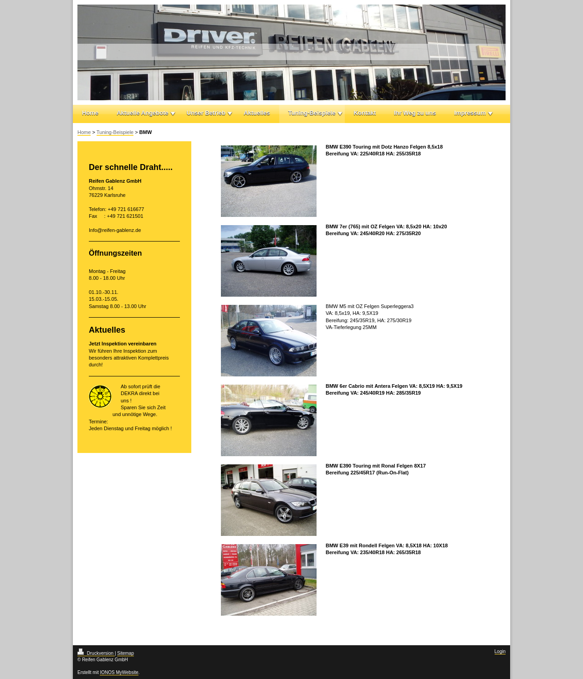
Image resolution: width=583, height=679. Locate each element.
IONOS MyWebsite (119, 672)
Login (500, 651)
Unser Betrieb (206, 112)
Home (90, 112)
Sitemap (125, 653)
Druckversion (96, 653)
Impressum (470, 112)
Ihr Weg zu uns (415, 112)
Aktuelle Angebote (143, 112)
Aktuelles (257, 112)
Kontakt (365, 112)
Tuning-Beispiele (312, 112)
